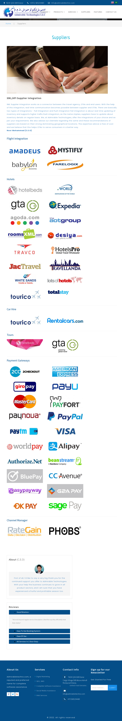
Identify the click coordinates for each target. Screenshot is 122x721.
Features (98, 12)
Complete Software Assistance (48, 686)
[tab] (39, 612)
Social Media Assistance (46, 691)
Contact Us (111, 12)
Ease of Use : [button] (21, 636)
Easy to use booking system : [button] (28, 631)
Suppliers (85, 12)
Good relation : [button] (22, 612)
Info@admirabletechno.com (63, 3)
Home (34, 12)
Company (45, 12)
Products (59, 12)
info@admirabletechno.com (74, 694)
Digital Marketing (43, 676)
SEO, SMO (40, 681)
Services (73, 12)
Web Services (41, 695)
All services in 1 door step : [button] (27, 641)
